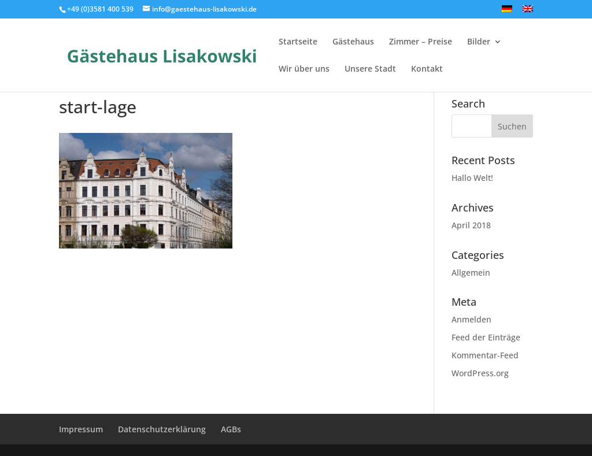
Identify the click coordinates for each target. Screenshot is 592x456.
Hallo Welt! (472, 177)
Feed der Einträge (486, 337)
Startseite (298, 42)
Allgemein (471, 272)
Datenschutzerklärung (162, 429)
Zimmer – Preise (420, 42)
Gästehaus (353, 42)
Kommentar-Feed (485, 355)
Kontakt (427, 69)
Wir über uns (304, 69)
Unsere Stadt (370, 69)
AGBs (231, 429)
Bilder (478, 42)
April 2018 (471, 225)
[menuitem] (507, 11)
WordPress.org (480, 373)
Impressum (81, 429)
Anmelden (471, 319)
